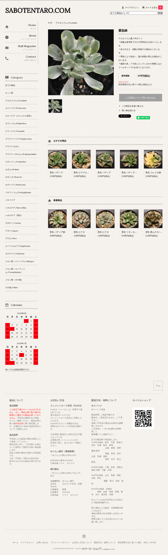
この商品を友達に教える (132, 106)
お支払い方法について (82, 542)
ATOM (152, 542)
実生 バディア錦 (57, 232)
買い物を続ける (129, 110)
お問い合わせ (42, 542)
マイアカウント (132, 7)
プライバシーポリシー (60, 542)
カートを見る (154, 7)
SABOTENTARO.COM (37, 10)
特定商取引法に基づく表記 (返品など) (135, 84)
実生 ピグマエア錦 (82, 172)
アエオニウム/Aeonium (66, 23)
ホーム (15, 542)
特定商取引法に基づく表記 (129, 542)
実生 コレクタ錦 (153, 172)
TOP (50, 23)
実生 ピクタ (79, 232)
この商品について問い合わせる (141, 98)
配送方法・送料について (105, 542)
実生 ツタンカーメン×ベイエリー (137, 232)
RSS (145, 542)
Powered (95, 549)
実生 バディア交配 (130, 172)
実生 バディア (56, 172)
